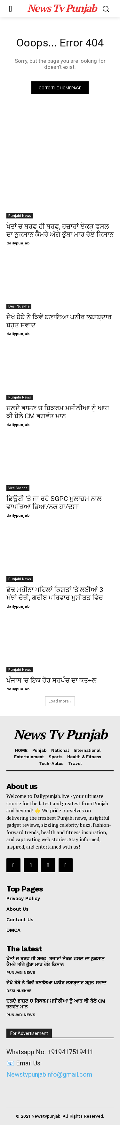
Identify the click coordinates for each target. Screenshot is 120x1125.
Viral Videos (18, 488)
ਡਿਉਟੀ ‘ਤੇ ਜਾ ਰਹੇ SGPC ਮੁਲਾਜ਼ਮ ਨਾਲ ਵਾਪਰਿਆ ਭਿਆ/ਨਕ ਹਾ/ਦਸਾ (53, 503)
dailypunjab (17, 243)
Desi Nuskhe (18, 306)
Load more (60, 701)
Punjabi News (19, 215)
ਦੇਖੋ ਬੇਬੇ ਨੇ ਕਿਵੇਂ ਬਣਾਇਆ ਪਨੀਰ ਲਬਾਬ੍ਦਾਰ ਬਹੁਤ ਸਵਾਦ (56, 983)
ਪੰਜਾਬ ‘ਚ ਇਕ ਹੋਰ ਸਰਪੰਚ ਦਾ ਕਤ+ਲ (51, 680)
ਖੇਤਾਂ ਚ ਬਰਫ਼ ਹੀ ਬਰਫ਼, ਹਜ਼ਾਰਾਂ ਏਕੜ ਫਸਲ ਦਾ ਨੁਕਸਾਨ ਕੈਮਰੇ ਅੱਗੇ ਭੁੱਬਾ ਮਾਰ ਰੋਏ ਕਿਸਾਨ (55, 961)
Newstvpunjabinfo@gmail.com (49, 1074)
